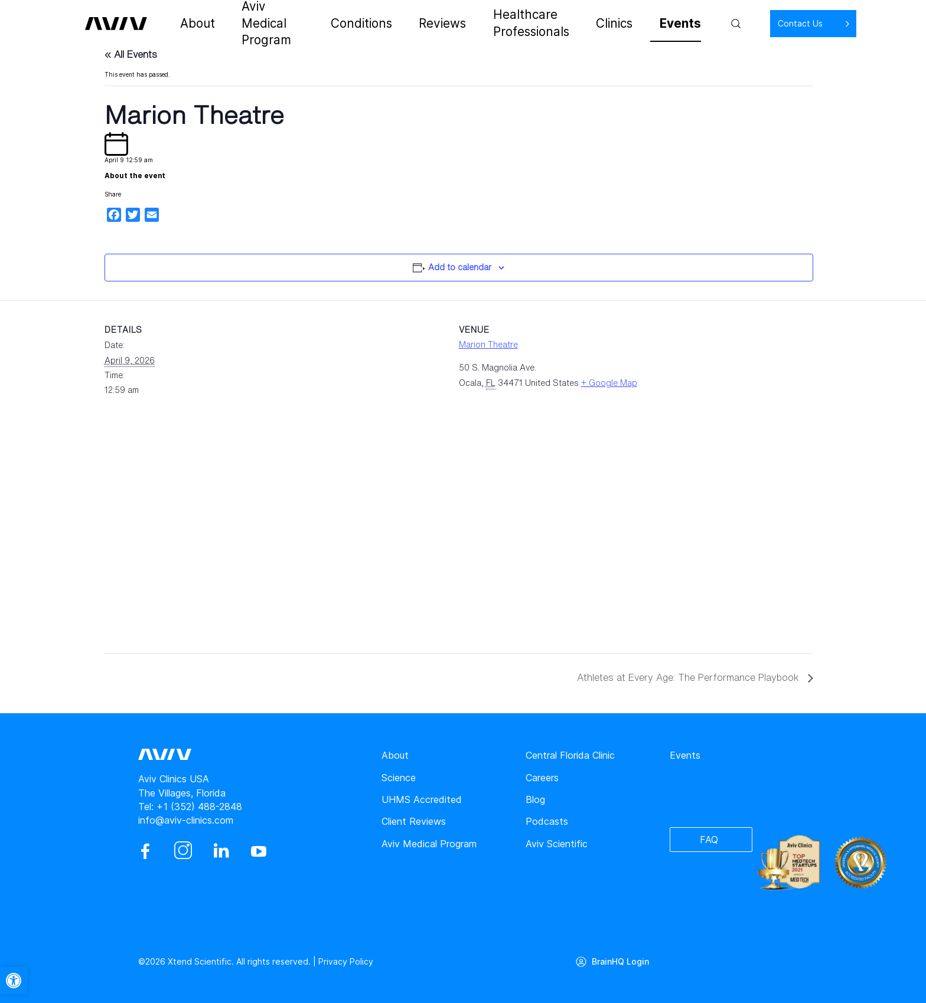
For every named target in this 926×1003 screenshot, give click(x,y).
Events (647, 24)
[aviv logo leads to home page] (122, 23)
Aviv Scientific (557, 844)
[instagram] (183, 851)
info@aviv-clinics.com (185, 820)
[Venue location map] (167, 535)
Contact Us (761, 23)
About (196, 24)
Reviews (423, 24)
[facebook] (145, 851)
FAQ (709, 839)
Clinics (600, 24)
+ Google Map (609, 382)
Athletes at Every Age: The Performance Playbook (689, 677)
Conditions (363, 24)
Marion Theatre (488, 344)
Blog (535, 799)
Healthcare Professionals (514, 24)
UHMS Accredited (422, 799)
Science (399, 778)
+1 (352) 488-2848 (199, 806)
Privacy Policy (345, 961)
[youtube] (259, 851)
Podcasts (547, 821)
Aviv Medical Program (274, 24)
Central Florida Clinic (570, 755)
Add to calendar (459, 267)
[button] (13, 980)
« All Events (131, 54)
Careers (542, 778)
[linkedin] (221, 851)
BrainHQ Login (620, 961)
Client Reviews (414, 821)
